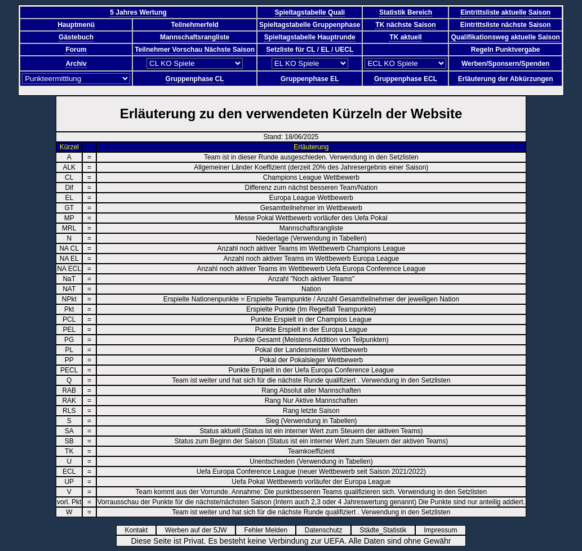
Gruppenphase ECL (405, 79)
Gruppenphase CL (195, 79)
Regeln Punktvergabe (505, 50)
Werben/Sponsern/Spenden (505, 64)
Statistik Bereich (405, 12)
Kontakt (140, 530)
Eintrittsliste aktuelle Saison (505, 12)
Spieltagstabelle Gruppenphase (309, 25)
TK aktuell (405, 37)
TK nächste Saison (405, 25)
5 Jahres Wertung (138, 12)
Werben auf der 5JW (199, 530)
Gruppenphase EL (310, 79)
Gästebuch (76, 37)
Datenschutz (327, 530)
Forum (75, 50)
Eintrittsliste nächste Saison (505, 25)
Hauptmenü (76, 25)
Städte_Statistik (386, 530)
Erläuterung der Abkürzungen (505, 79)
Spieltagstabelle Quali (309, 12)
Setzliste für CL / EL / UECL (309, 50)
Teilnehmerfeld (194, 25)
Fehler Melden (269, 530)
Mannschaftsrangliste (194, 37)
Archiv (75, 64)
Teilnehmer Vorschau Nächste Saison (195, 50)
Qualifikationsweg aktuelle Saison (505, 37)
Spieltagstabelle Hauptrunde (310, 37)
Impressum (444, 530)
